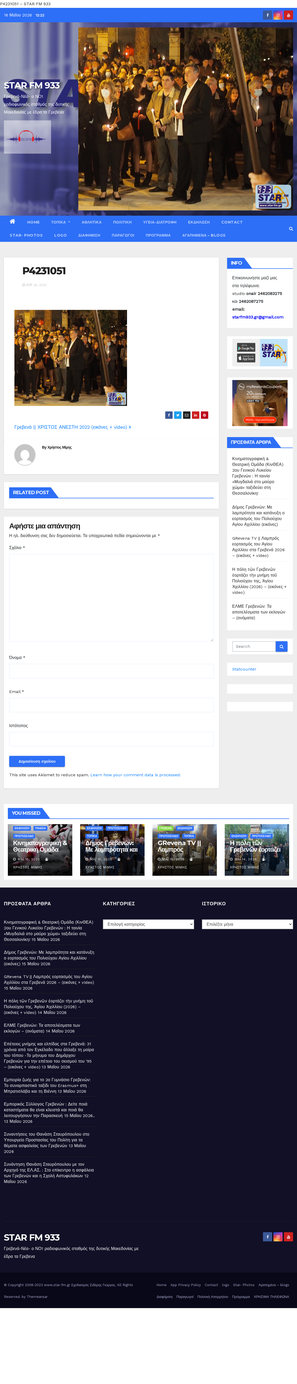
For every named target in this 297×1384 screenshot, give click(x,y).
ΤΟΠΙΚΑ (60, 222)
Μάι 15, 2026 (29, 859)
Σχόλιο (17, 547)
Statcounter (244, 669)
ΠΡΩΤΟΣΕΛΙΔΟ (24, 836)
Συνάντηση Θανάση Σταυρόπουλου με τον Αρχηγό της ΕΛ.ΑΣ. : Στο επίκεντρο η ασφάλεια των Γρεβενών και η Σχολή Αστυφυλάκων (49, 1170)
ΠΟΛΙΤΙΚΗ (122, 222)
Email (16, 691)
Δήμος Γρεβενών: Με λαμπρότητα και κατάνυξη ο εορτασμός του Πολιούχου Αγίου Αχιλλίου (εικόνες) (49, 958)
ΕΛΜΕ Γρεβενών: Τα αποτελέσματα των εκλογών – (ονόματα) (258, 612)
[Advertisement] (148, 1344)
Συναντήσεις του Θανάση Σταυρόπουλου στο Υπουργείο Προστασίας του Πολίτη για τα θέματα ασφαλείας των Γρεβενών (46, 1140)
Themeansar (37, 1297)
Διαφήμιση (89, 235)
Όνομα (17, 657)
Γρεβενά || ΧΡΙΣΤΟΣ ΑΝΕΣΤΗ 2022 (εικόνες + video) (72, 427)
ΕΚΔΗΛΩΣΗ (199, 222)
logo (60, 235)
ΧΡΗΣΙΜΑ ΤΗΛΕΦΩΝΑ (271, 1297)
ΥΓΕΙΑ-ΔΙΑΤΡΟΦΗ (160, 222)
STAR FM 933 (31, 85)
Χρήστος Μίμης (59, 447)
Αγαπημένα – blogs (204, 235)
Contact (232, 222)
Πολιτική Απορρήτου (212, 1297)
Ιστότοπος (18, 725)
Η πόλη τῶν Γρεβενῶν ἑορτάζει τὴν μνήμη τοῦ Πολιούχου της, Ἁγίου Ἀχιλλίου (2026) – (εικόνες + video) (259, 581)
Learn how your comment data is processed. (135, 774)
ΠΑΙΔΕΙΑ (40, 828)
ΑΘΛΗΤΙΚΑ (92, 222)
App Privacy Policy (185, 1285)
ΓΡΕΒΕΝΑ (165, 828)
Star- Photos (26, 235)
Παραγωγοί (123, 235)
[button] (291, 228)
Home (33, 222)
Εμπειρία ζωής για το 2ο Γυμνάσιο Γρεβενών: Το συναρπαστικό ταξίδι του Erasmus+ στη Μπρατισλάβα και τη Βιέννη (47, 1085)
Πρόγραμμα (158, 235)
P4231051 (43, 271)
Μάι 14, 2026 (246, 859)
